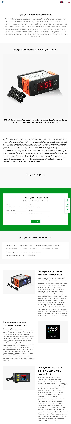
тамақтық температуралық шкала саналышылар (21, 248)
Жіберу (35, 221)
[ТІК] (67, 210)
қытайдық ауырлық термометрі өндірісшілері (20, 255)
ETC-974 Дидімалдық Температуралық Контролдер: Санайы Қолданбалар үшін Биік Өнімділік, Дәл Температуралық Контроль (35, 121)
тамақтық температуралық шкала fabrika (48, 245)
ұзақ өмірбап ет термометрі (49, 248)
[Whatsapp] (67, 200)
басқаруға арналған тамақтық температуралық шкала (23, 252)
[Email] (67, 205)
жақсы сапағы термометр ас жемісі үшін (19, 245)
